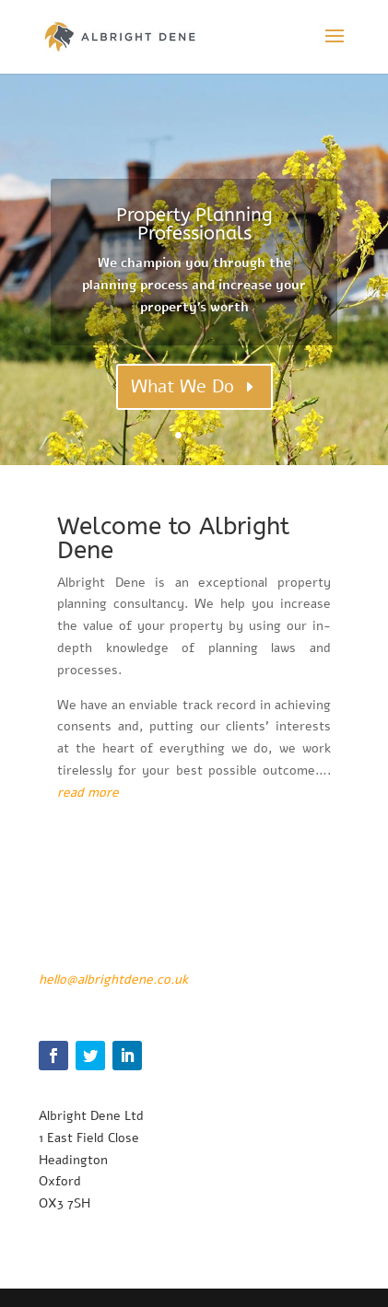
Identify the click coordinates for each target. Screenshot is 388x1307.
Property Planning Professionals (194, 224)
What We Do (182, 386)
